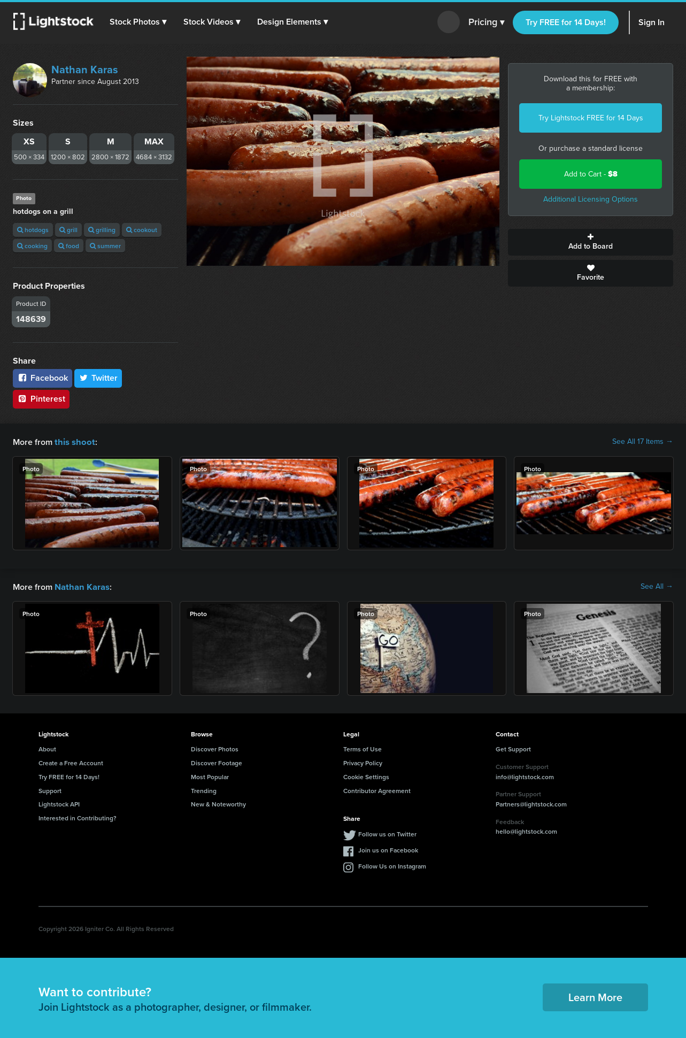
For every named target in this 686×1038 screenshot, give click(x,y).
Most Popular (210, 775)
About (47, 747)
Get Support (513, 747)
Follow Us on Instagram (392, 865)
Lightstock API (59, 803)
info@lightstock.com (525, 775)
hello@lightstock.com (526, 830)
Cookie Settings (366, 775)
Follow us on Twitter (387, 832)
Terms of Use (362, 747)
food (68, 245)
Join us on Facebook (388, 849)
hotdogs (33, 229)
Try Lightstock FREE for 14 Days (590, 118)
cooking (32, 245)
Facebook (42, 378)
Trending (204, 789)
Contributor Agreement (377, 789)
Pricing (486, 22)
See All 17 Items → (642, 441)
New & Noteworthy (218, 803)
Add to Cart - (591, 174)
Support (49, 789)
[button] (138, 22)
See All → (657, 586)
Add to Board (590, 242)
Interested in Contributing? (77, 816)
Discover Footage (216, 761)
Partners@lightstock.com (531, 803)
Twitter (98, 378)
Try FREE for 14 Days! (566, 22)
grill (68, 229)
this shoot (73, 441)
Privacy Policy (362, 761)
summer (105, 245)
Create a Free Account (70, 761)
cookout (141, 229)
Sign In (651, 22)
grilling (101, 229)
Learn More (595, 996)
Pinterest (41, 399)
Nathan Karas (84, 69)
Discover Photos (214, 747)
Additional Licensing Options (590, 199)
